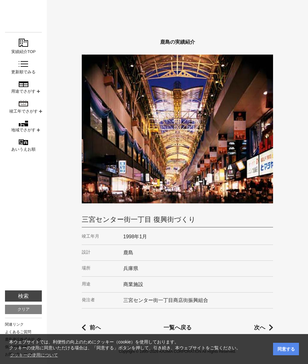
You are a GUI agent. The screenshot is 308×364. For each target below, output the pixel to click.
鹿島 (23, 16)
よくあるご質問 (18, 332)
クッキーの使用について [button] (34, 354)
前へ (95, 327)
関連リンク (14, 324)
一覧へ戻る (178, 327)
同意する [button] (286, 349)
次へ (259, 327)
